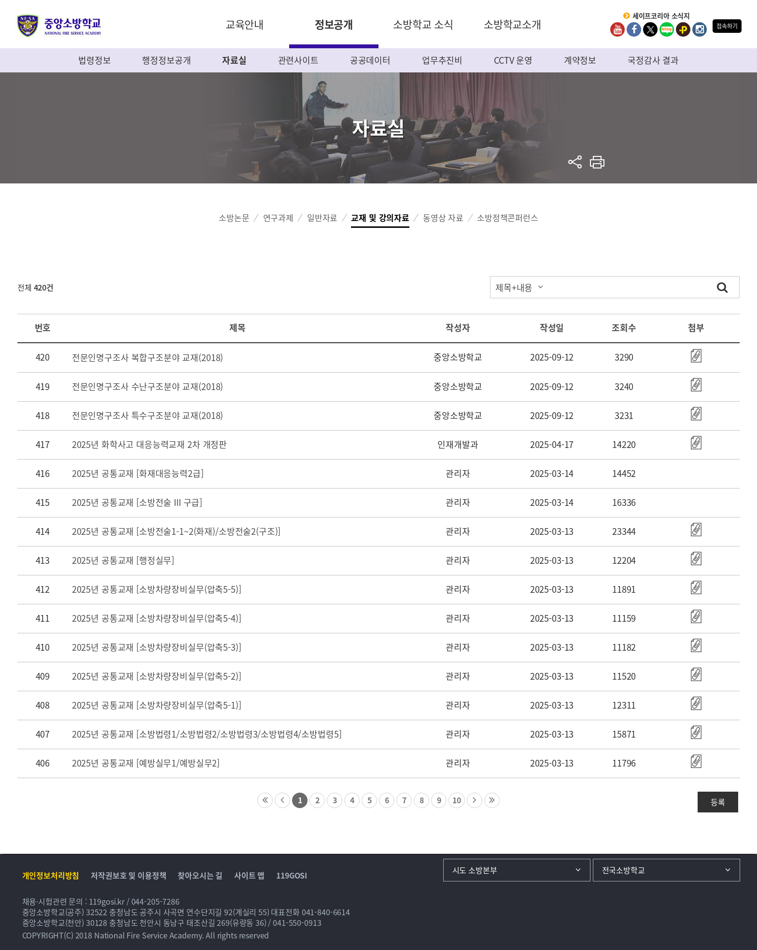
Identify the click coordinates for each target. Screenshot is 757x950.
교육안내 (244, 24)
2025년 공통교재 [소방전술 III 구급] (137, 502)
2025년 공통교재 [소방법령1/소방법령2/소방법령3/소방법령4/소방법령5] (207, 733)
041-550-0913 (297, 922)
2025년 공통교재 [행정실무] (123, 560)
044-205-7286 (155, 901)
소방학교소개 (512, 24)
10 (456, 800)
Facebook (634, 29)
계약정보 (580, 60)
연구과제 (278, 217)
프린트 (597, 161)
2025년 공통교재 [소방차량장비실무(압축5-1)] (156, 705)
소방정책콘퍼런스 (507, 217)
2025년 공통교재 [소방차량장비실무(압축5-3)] (156, 647)
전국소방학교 (623, 870)
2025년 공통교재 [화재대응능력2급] (138, 473)
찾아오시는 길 (200, 875)
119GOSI (291, 875)
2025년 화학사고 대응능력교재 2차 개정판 (149, 444)
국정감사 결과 (653, 60)
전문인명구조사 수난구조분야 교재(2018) (148, 386)
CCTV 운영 (513, 60)
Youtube (617, 29)
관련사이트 (298, 60)
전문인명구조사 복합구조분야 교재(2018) (148, 357)
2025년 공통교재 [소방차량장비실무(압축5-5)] (156, 589)
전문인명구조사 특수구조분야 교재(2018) (148, 415)
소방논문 (234, 217)
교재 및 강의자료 (380, 217)
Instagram (699, 29)
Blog (666, 29)
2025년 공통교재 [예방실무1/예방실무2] (146, 762)
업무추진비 (442, 60)
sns (575, 161)
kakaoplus (683, 29)
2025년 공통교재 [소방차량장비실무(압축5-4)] (156, 618)
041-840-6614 (326, 912)
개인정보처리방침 (51, 875)
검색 (722, 287)
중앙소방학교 (59, 25)
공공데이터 (370, 60)
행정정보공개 (166, 60)
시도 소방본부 (474, 870)
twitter (650, 29)
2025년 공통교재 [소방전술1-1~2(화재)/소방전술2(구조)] (176, 531)
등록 (718, 802)
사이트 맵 (249, 875)
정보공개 (334, 24)
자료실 (234, 60)
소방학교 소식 (423, 24)
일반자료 (322, 217)
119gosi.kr (107, 901)
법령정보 (94, 60)
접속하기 (726, 26)
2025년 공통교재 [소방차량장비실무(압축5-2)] (156, 676)
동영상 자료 (443, 217)
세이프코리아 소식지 (661, 16)
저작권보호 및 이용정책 (128, 875)
